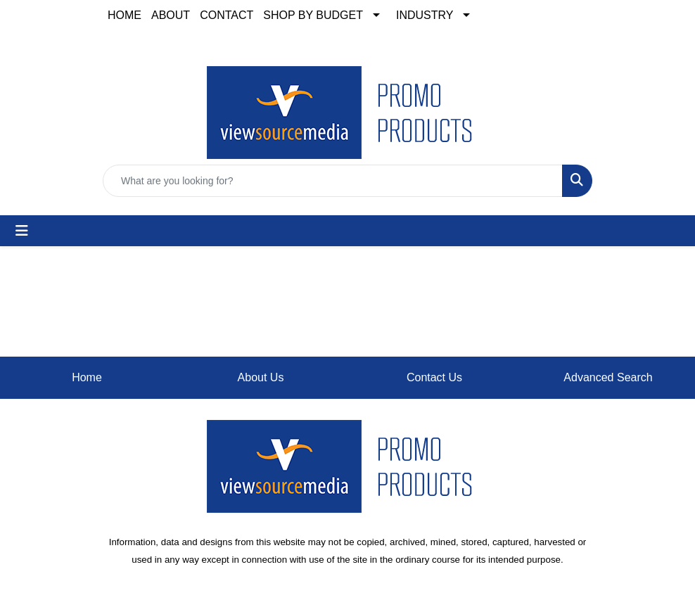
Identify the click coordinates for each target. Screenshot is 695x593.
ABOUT (170, 15)
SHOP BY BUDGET (313, 15)
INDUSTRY (425, 15)
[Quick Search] (333, 181)
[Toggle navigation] (22, 231)
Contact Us (434, 377)
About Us (261, 377)
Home (87, 377)
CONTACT (226, 15)
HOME (124, 15)
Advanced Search (607, 377)
